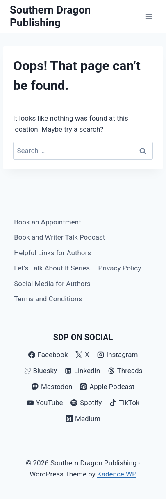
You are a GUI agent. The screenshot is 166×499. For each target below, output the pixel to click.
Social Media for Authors (52, 283)
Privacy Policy (119, 268)
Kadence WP (116, 474)
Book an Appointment (47, 222)
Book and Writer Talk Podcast (59, 237)
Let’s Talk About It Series (52, 268)
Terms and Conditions (48, 299)
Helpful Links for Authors (52, 253)
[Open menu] (148, 16)
